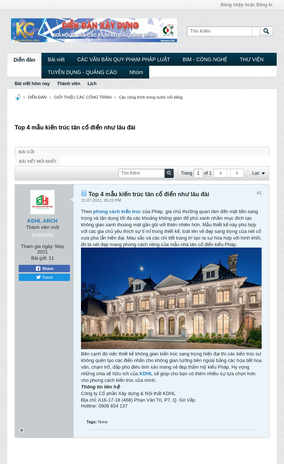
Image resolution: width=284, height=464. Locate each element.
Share (44, 268)
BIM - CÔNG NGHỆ (204, 59)
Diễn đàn (24, 60)
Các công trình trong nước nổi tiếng (150, 97)
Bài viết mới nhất (37, 161)
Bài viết (56, 59)
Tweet (44, 277)
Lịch (92, 83)
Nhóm (136, 72)
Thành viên (68, 83)
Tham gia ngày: (37, 246)
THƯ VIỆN (251, 59)
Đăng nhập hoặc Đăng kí (246, 4)
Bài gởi (26, 152)
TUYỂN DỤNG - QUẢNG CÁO (82, 72)
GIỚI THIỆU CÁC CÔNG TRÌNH (82, 97)
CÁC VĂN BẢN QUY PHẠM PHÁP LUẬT (123, 59)
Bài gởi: (39, 258)
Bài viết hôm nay (32, 83)
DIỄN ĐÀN (37, 97)
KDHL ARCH (42, 221)
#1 (259, 193)
